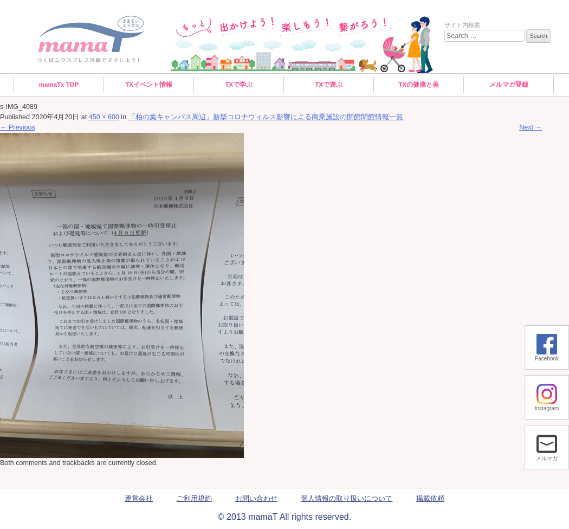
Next (530, 127)
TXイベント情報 (148, 84)
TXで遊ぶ (328, 84)
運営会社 (139, 498)
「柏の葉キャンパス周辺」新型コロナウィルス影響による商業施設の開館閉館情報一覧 (265, 117)
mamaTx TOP (59, 84)
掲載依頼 (430, 498)
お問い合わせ (256, 498)
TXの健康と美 (418, 84)
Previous (17, 127)
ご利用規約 (194, 498)
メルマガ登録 (508, 84)
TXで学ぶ (239, 84)
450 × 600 (104, 117)
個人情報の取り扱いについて (346, 498)
